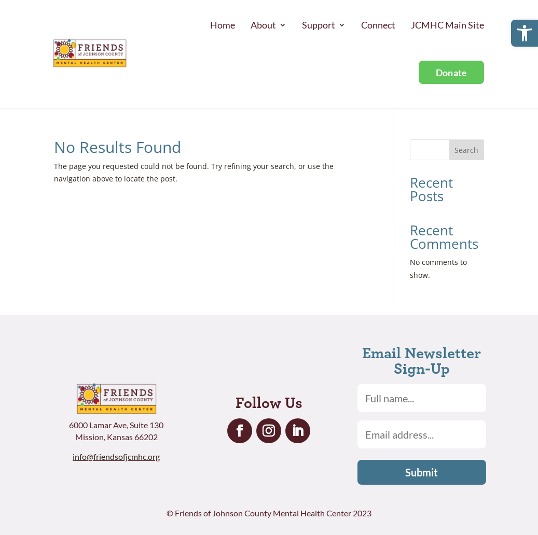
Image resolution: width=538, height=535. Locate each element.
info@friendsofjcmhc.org (116, 456)
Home (222, 25)
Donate (451, 72)
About (263, 25)
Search (466, 150)
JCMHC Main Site (447, 25)
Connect (378, 25)
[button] (524, 33)
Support (318, 25)
